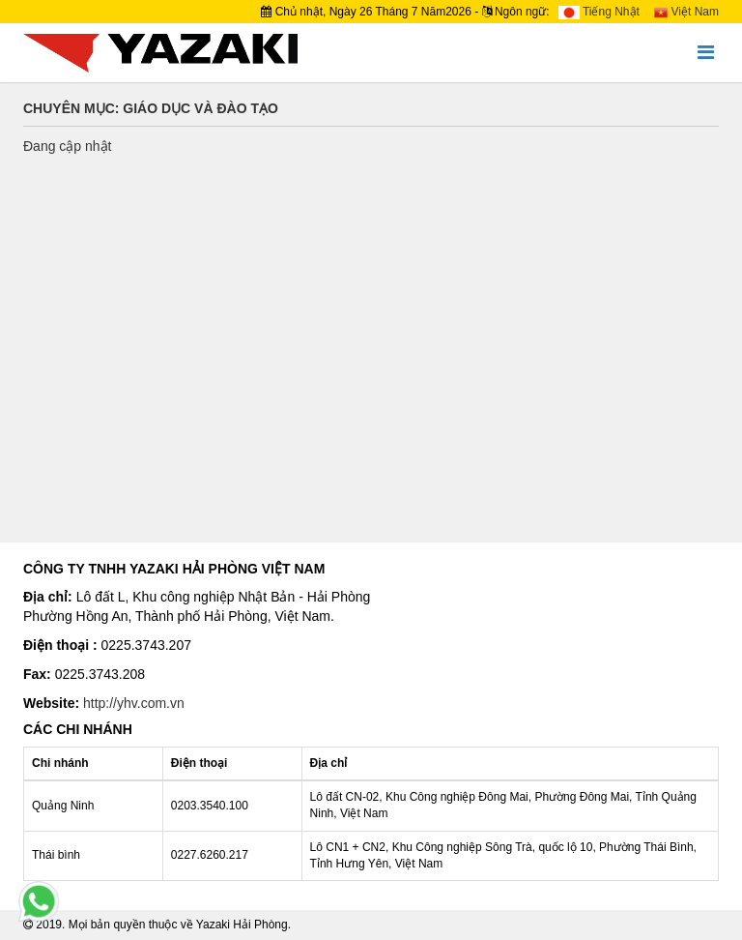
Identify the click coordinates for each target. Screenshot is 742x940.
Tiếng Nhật (599, 11)
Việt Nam (686, 11)
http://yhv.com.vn (134, 703)
